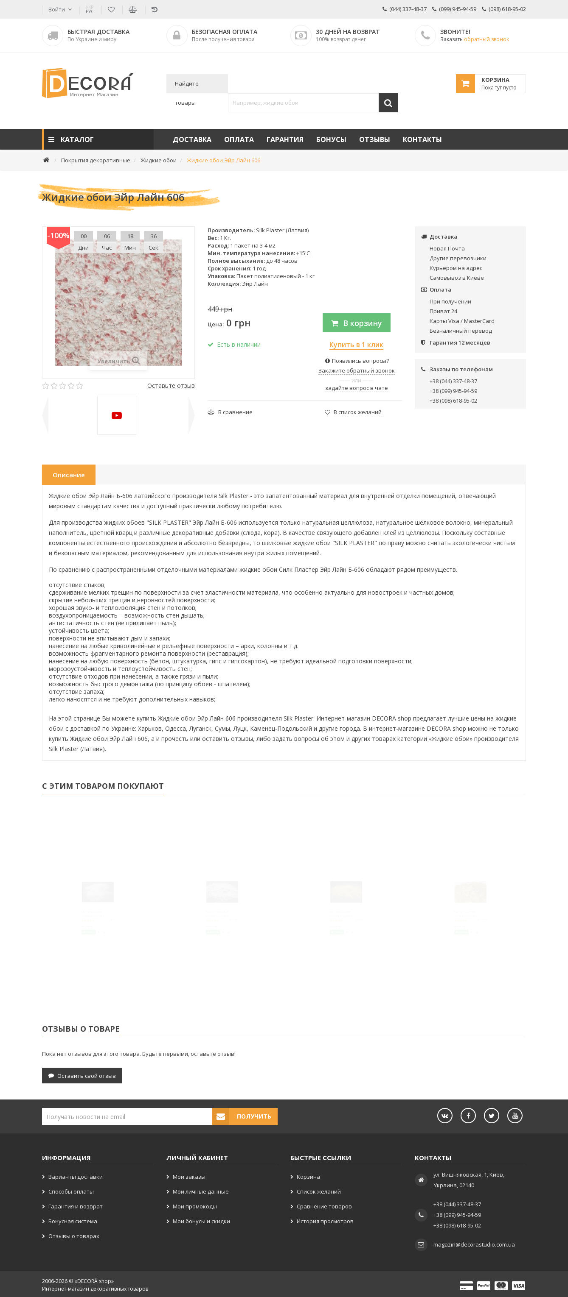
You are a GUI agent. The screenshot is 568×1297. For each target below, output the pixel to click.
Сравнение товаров (324, 1204)
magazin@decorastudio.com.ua (474, 1242)
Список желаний (319, 1189)
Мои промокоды (195, 1204)
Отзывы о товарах (73, 1234)
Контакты (422, 139)
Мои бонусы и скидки (201, 1219)
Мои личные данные (201, 1189)
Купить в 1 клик (356, 344)
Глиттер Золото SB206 (453, 926)
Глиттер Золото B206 (327, 926)
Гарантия (285, 139)
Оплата (239, 139)
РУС (90, 9)
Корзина (308, 1174)
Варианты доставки (75, 1174)
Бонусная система (72, 1219)
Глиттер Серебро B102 (80, 926)
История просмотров (325, 1219)
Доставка (192, 139)
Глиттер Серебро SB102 (206, 926)
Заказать (474, 39)
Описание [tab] (69, 474)
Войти (56, 9)
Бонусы (331, 139)
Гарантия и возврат (75, 1204)
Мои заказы (189, 1174)
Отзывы (374, 139)
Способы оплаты (71, 1189)
